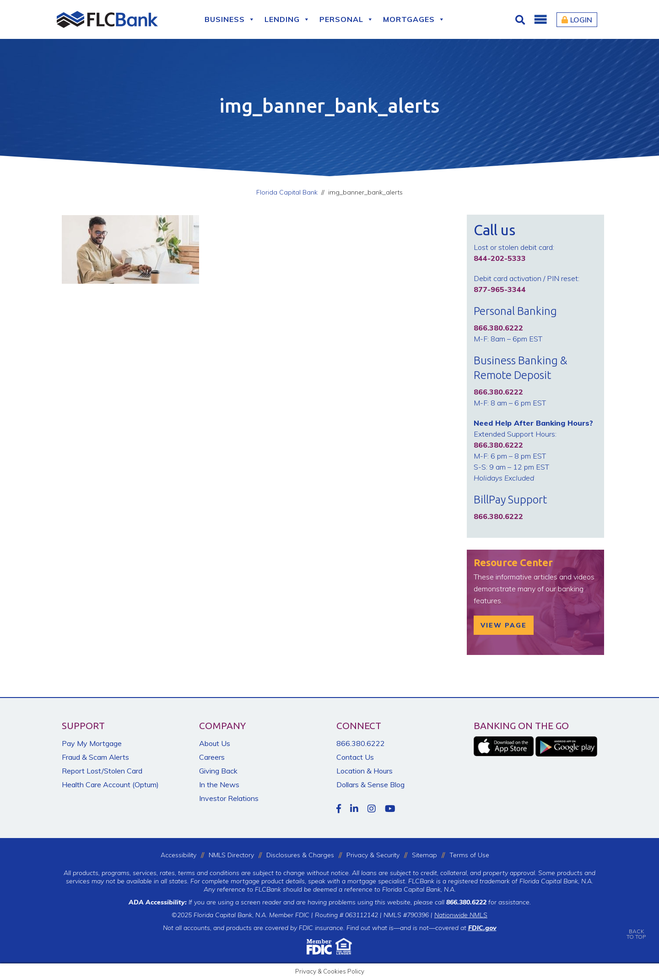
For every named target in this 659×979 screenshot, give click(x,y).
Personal (346, 19)
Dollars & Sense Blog (370, 784)
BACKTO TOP (636, 927)
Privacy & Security (373, 855)
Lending (287, 19)
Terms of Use (469, 855)
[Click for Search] (521, 19)
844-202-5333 (500, 258)
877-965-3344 (500, 289)
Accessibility (178, 855)
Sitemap (424, 855)
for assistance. (488, 902)
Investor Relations (229, 798)
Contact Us (355, 757)
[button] (540, 19)
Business (230, 19)
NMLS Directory (231, 855)
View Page (504, 625)
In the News (219, 784)
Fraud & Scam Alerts (95, 757)
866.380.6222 (360, 743)
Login (577, 19)
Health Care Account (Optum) (110, 784)
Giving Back (218, 770)
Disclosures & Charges (300, 855)
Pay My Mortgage (92, 743)
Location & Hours (364, 770)
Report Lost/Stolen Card (102, 770)
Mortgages (414, 19)
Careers (212, 757)
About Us (214, 743)
